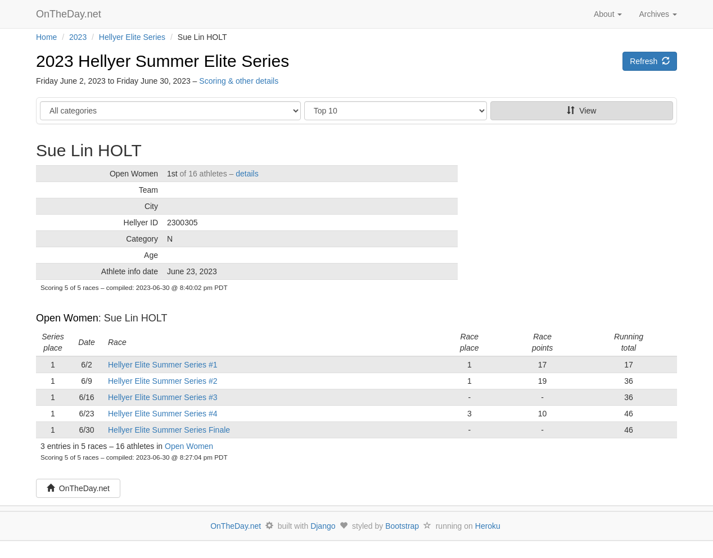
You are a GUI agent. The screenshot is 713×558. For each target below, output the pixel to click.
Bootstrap (402, 525)
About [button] (608, 14)
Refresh (650, 61)
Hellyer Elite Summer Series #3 (163, 397)
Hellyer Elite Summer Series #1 (163, 364)
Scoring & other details (238, 80)
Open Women (67, 318)
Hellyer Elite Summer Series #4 (163, 413)
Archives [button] (658, 14)
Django (322, 525)
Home (46, 37)
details (247, 173)
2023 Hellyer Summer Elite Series (162, 61)
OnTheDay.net (70, 14)
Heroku (487, 525)
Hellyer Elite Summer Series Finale (169, 429)
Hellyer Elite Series (132, 37)
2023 (78, 37)
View (581, 110)
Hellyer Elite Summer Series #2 (163, 380)
